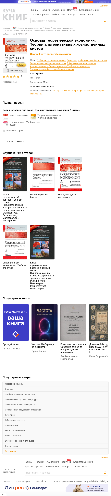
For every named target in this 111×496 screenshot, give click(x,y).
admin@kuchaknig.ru (98, 481)
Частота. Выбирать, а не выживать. (43, 345)
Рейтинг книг (58, 14)
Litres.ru (6, 481)
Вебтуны (71, 10)
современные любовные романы (21, 404)
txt (61, 91)
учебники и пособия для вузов (19, 441)
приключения (11, 425)
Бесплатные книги (89, 10)
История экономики (39, 66)
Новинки (45, 10)
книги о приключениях (15, 430)
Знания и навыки (66, 69)
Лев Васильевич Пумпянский (69, 357)
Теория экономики (58, 66)
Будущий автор (11, 344)
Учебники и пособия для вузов (92, 60)
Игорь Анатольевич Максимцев (59, 28)
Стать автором (23, 481)
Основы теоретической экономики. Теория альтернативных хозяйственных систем (39, 30)
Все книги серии (14, 130)
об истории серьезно (15, 420)
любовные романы (14, 384)
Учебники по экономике (78, 66)
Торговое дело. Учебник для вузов (25, 123)
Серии (82, 14)
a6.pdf (87, 91)
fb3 (40, 94)
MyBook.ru (41, 481)
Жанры (34, 10)
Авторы (72, 14)
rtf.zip (73, 91)
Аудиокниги (58, 10)
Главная (6, 28)
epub (101, 91)
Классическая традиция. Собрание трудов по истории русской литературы (73, 348)
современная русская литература (21, 399)
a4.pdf (80, 91)
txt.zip (67, 91)
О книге (9, 141)
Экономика (72, 60)
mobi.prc (94, 91)
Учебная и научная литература (51, 60)
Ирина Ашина (39, 351)
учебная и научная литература (20, 394)
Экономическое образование (44, 69)
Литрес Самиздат (12, 348)
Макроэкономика (19, 115)
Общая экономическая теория (81, 63)
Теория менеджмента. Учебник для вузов (49, 116)
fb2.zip (56, 91)
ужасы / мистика (13, 436)
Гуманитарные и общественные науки (48, 63)
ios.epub (34, 94)
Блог (90, 14)
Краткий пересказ (39, 14)
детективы (10, 415)
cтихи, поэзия (11, 446)
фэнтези (9, 389)
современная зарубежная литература (23, 410)
